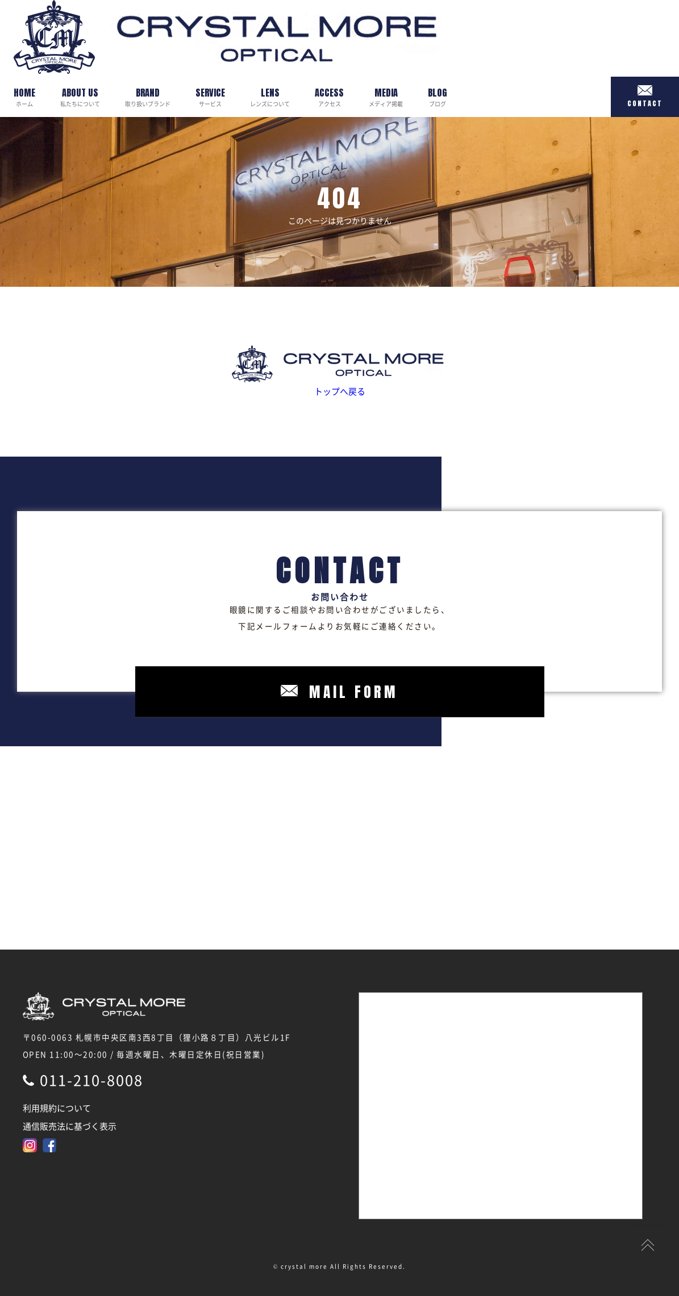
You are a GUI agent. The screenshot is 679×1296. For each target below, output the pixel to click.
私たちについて (80, 97)
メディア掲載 (386, 97)
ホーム (24, 97)
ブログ (437, 97)
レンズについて (270, 97)
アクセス (329, 97)
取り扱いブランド (147, 97)
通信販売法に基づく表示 (69, 1126)
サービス (210, 97)
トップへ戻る (339, 371)
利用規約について (57, 1108)
